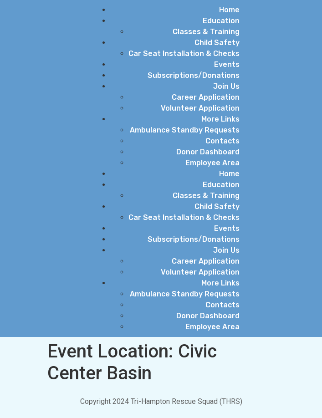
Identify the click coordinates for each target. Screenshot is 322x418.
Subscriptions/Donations (194, 75)
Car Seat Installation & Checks (184, 53)
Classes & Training (206, 31)
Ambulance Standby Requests (185, 130)
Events (227, 64)
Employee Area (212, 162)
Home (229, 9)
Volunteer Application (200, 108)
